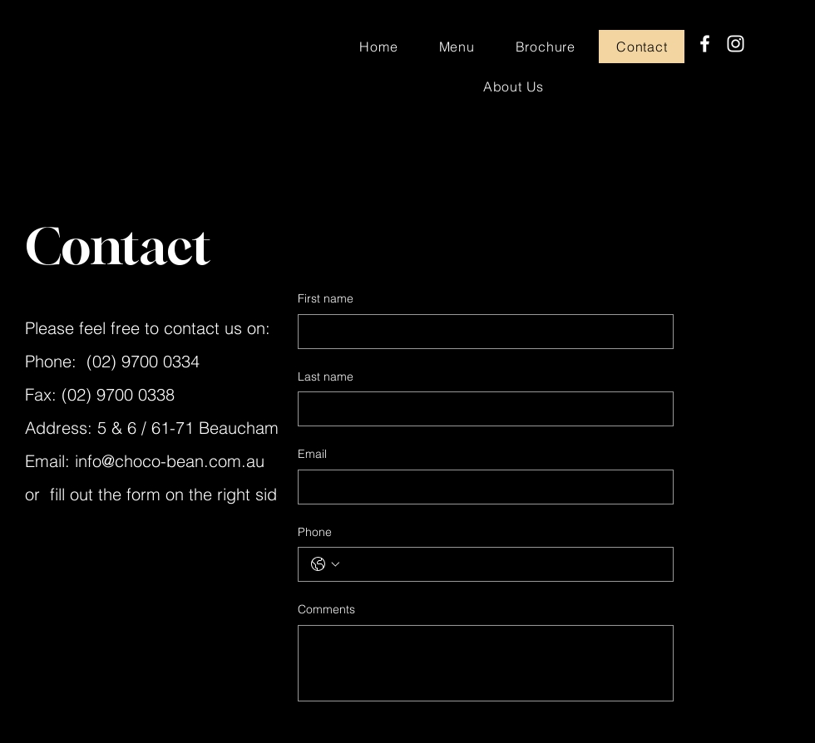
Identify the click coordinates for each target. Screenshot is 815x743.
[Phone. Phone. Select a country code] (325, 564)
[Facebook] (705, 43)
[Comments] (486, 663)
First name (325, 298)
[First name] (481, 331)
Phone (315, 531)
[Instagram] (735, 43)
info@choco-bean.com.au (169, 460)
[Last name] (481, 409)
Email (312, 453)
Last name (325, 376)
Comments (326, 609)
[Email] (481, 487)
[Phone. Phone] (502, 564)
